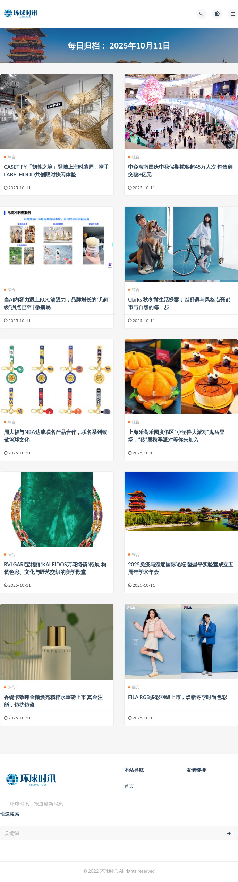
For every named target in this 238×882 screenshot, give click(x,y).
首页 (129, 786)
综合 (9, 157)
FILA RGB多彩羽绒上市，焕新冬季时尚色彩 (177, 697)
